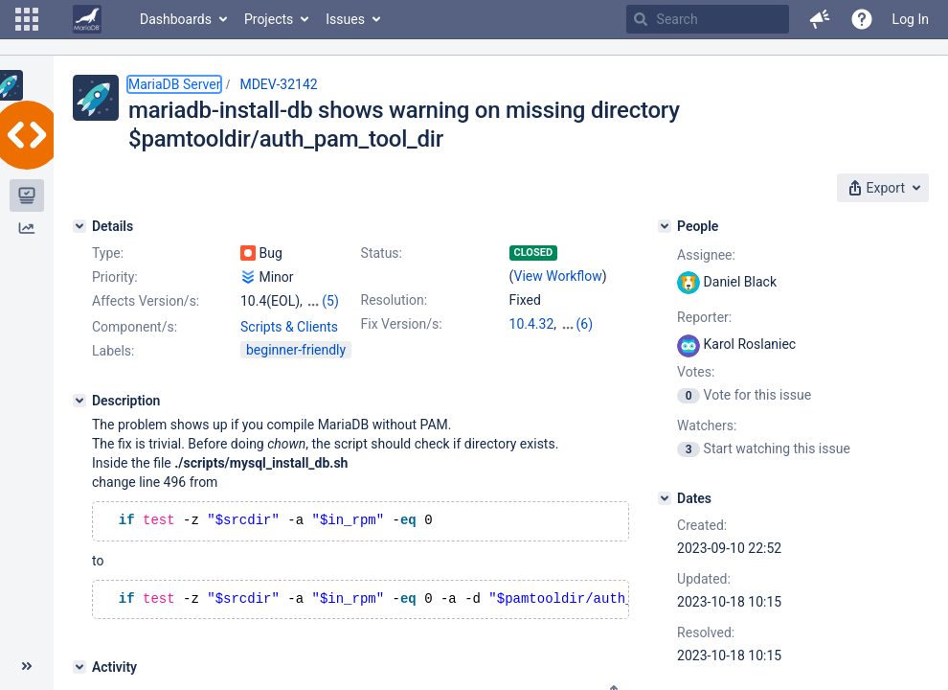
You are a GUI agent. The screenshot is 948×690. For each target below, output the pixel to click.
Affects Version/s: (145, 301)
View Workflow (558, 276)
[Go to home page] (87, 19)
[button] (27, 19)
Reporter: (704, 317)
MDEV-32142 (278, 84)
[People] (664, 226)
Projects (268, 19)
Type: (108, 253)
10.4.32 (531, 324)
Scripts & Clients (289, 326)
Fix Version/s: (401, 324)
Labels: (113, 350)
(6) (585, 324)
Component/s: (134, 326)
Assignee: (706, 255)
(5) (330, 301)
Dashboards (176, 19)
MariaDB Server (174, 84)
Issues (345, 19)
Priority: (115, 277)
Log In (910, 19)
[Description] (79, 400)
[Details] (79, 226)
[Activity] (79, 671)
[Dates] (664, 498)
